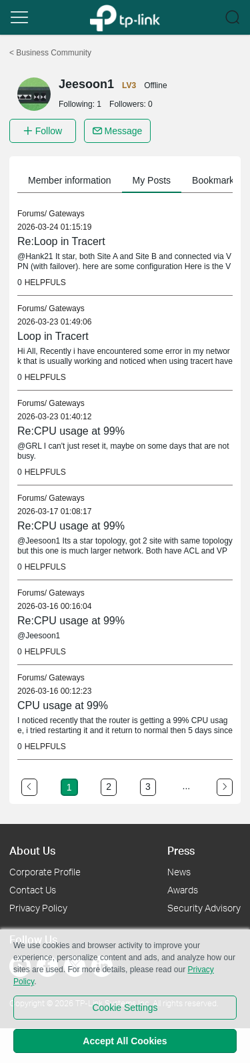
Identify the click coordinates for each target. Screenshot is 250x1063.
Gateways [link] (66, 213)
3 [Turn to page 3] (148, 786)
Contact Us (32, 889)
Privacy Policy (38, 907)
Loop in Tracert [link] (53, 336)
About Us (32, 850)
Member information (69, 180)
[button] (19, 17)
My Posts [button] (152, 180)
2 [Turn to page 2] (108, 786)
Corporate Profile (45, 871)
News (179, 871)
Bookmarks (215, 180)
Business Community (50, 52)
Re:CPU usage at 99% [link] (71, 431)
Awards (182, 889)
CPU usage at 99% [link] (62, 705)
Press (181, 850)
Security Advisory (204, 907)
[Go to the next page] (225, 787)
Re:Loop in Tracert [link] (61, 241)
